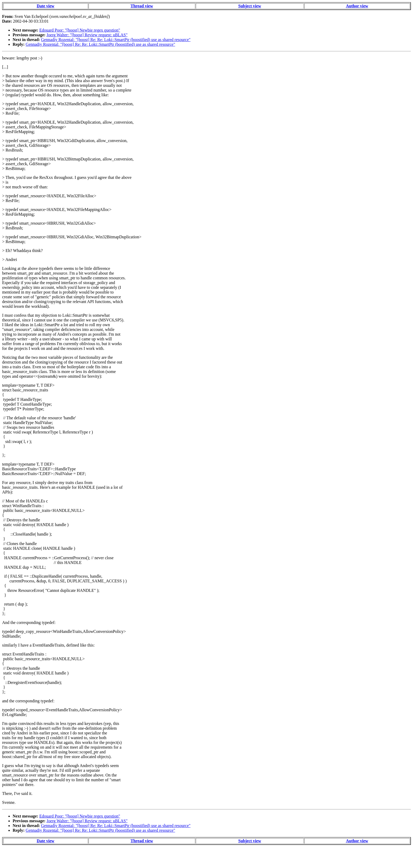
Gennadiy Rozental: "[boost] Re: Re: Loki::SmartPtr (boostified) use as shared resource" (116, 39)
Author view (357, 6)
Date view (45, 6)
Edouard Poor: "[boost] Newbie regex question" (79, 30)
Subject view (249, 6)
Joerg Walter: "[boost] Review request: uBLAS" (87, 35)
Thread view (142, 6)
